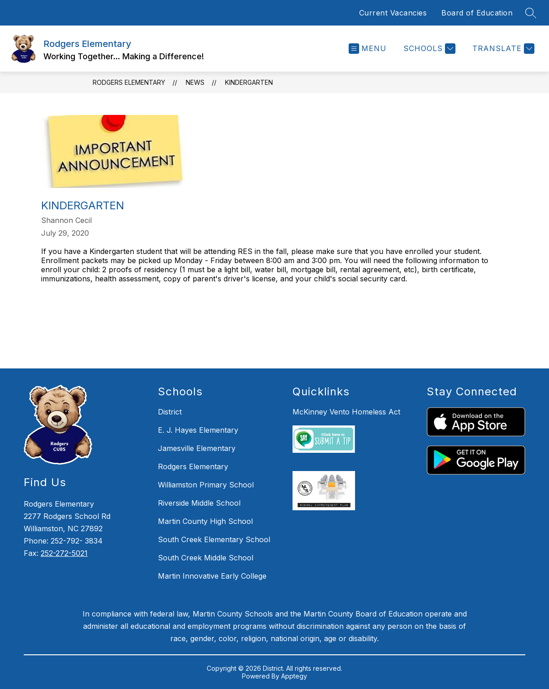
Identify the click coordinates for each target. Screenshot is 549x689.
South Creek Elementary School (214, 539)
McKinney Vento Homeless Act (346, 411)
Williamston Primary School (206, 484)
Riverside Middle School (199, 503)
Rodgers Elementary (129, 82)
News (195, 82)
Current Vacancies (393, 12)
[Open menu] (368, 48)
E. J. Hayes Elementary (198, 430)
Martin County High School (205, 521)
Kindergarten (249, 82)
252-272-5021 (64, 553)
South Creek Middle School (205, 557)
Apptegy (294, 676)
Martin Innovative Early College (212, 575)
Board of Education (476, 12)
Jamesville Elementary (196, 448)
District (170, 411)
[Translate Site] (502, 48)
